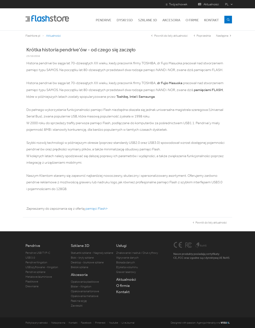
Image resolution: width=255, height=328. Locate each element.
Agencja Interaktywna (213, 322)
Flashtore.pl (33, 36)
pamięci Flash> (96, 209)
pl (227, 4)
